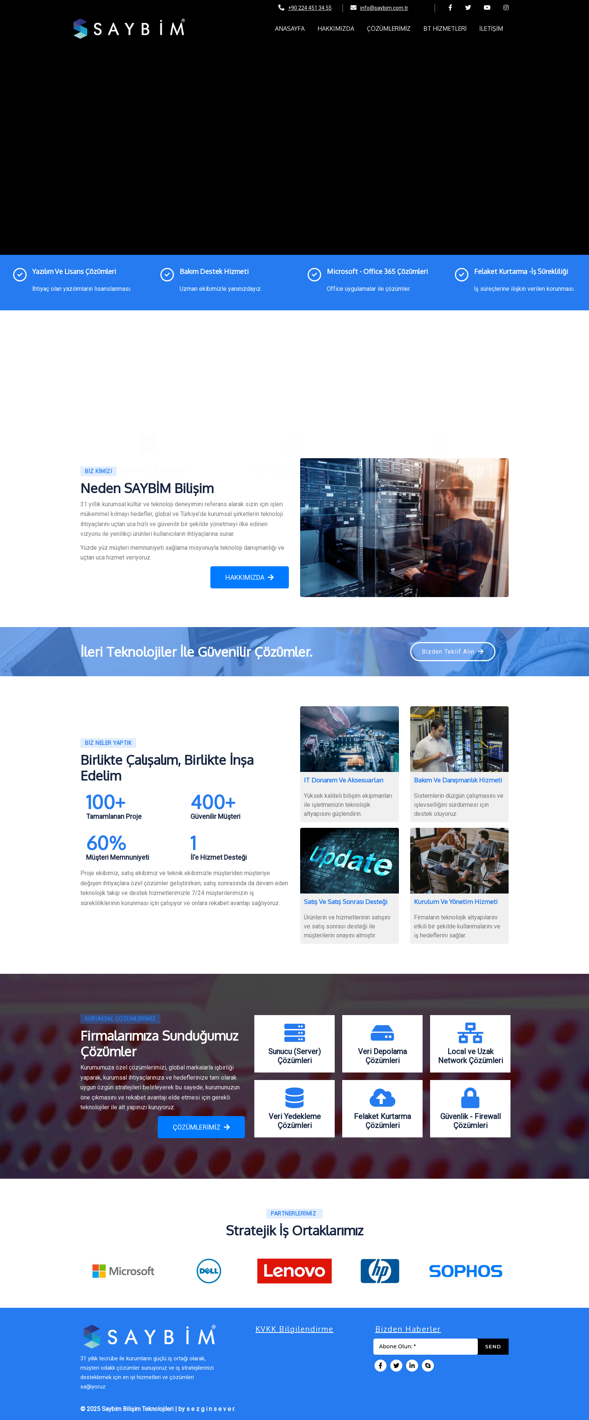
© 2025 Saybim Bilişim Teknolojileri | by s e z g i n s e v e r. (157, 1408)
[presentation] (86, 1273)
